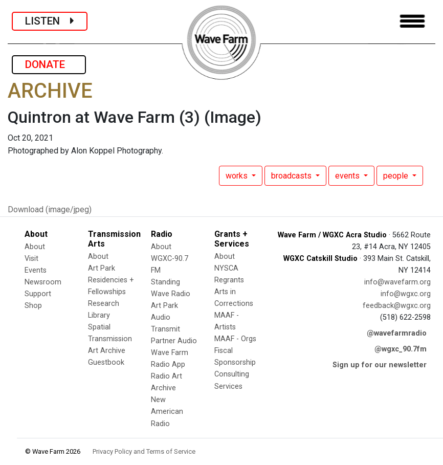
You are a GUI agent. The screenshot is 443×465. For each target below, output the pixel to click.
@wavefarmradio (397, 333)
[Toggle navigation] (412, 21)
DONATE (49, 64)
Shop (33, 305)
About (35, 246)
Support (38, 294)
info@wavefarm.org (397, 282)
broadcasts (292, 176)
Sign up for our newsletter (380, 365)
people (396, 176)
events (348, 176)
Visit (31, 258)
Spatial (99, 327)
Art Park (101, 268)
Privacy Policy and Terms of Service (144, 451)
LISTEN (49, 21)
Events (36, 270)
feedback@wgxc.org (397, 305)
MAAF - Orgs (235, 339)
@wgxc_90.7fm (400, 349)
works (238, 176)
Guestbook (106, 362)
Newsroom (43, 282)
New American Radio (167, 411)
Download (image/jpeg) (50, 209)
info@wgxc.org (406, 294)
